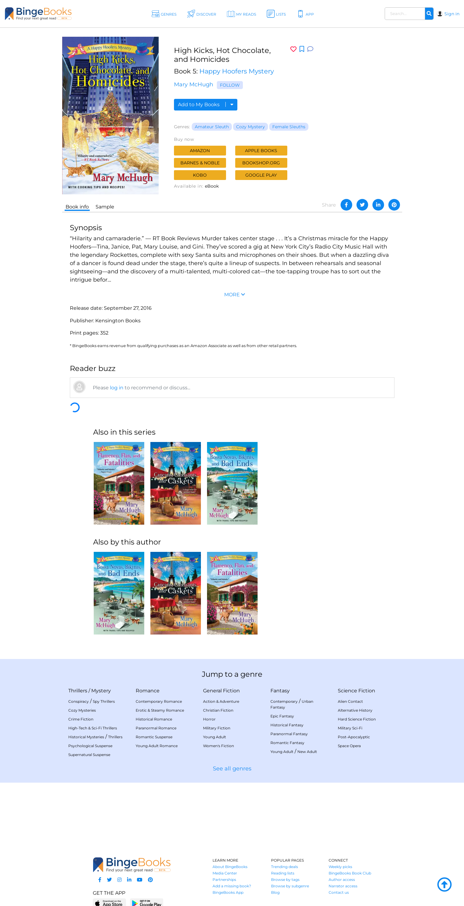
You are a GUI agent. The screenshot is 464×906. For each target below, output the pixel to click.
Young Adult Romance (157, 745)
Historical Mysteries (86, 737)
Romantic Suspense (154, 737)
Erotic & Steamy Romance (160, 710)
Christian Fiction (218, 710)
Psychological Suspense (90, 745)
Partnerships (224, 879)
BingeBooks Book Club (350, 873)
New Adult (307, 751)
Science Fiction (356, 691)
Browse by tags (285, 879)
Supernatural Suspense (89, 754)
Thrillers (77, 691)
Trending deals (284, 866)
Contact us (339, 892)
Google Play (261, 175)
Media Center (225, 873)
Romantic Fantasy (287, 742)
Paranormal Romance (156, 728)
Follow (230, 85)
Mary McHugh (193, 84)
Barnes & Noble (200, 163)
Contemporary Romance (159, 701)
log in (116, 388)
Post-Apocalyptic (354, 737)
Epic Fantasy (282, 716)
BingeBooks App (228, 892)
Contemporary (284, 701)
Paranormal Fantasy (289, 734)
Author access (342, 879)
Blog (275, 892)
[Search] (429, 14)
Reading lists (282, 873)
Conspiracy (78, 701)
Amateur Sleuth (212, 126)
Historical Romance (154, 719)
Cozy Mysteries (82, 710)
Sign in (451, 14)
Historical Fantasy (287, 725)
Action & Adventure (221, 701)
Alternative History (355, 710)
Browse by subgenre (290, 886)
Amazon (200, 150)
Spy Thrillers (104, 701)
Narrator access (343, 886)
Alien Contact (350, 701)
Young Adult (214, 737)
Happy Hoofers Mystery (236, 71)
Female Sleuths (288, 126)
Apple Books (261, 150)
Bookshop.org (261, 163)
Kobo (200, 175)
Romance (148, 691)
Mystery (101, 691)
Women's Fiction (218, 745)
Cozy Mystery (250, 126)
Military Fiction (216, 728)
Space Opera (349, 745)
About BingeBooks (230, 866)
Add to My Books (205, 104)
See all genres (232, 768)
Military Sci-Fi (350, 728)
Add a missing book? (232, 886)
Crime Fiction (80, 719)
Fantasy (280, 691)
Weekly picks (340, 866)
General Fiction (221, 691)
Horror (209, 719)
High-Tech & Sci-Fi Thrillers (92, 728)
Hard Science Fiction (357, 719)
